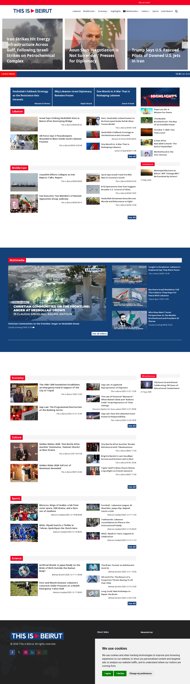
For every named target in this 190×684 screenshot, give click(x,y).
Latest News (8, 73)
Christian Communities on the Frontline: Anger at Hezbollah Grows (43, 323)
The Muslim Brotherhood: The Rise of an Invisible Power (165, 121)
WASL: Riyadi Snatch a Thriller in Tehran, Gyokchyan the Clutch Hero (58, 527)
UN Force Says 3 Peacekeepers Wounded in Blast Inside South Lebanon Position (60, 138)
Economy (103, 11)
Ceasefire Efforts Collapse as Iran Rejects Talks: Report (57, 176)
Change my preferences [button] (140, 673)
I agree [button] (107, 673)
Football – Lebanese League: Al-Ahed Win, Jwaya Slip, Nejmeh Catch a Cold (117, 508)
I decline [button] (120, 673)
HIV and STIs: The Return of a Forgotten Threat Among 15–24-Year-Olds (117, 580)
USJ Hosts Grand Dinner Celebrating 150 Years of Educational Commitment (167, 385)
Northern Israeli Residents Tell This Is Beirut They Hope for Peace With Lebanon (163, 292)
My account (144, 2)
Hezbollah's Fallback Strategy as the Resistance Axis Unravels (30, 95)
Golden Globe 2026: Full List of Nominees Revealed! (55, 467)
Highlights (116, 11)
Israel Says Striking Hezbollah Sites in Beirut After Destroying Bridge (59, 119)
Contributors (167, 11)
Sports (155, 11)
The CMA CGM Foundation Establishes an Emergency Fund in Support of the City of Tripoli (59, 387)
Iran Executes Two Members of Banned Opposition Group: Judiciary (60, 197)
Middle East (89, 11)
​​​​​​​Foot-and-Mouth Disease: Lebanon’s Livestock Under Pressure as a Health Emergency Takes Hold (59, 585)
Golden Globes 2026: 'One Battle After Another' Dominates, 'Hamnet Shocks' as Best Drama (59, 447)
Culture (145, 11)
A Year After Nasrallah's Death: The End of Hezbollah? (165, 143)
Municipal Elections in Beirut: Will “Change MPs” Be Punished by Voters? (166, 173)
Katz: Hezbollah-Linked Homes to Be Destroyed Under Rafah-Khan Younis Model (118, 121)
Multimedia (131, 11)
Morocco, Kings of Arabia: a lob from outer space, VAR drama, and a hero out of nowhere (59, 508)
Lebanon (77, 11)
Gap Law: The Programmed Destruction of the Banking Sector (60, 408)
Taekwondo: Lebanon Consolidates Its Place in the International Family (115, 522)
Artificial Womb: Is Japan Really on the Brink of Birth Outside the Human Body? (59, 568)
